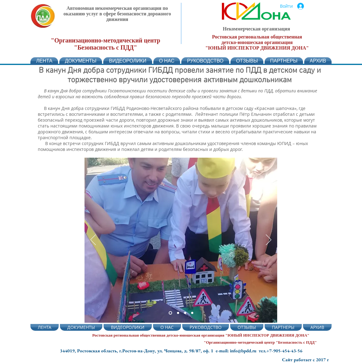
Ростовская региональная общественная (257, 36)
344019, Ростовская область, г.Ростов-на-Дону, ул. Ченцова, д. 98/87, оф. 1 (138, 351)
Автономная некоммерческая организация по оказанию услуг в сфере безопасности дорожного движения (117, 14)
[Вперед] (268, 240)
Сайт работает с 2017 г (305, 359)
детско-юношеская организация (257, 42)
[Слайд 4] (185, 313)
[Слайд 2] (170, 313)
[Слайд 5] (178, 313)
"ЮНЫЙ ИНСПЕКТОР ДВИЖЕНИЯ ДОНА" (257, 48)
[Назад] (93, 240)
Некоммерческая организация (256, 28)
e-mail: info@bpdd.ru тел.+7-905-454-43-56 (259, 351)
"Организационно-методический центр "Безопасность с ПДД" (105, 44)
